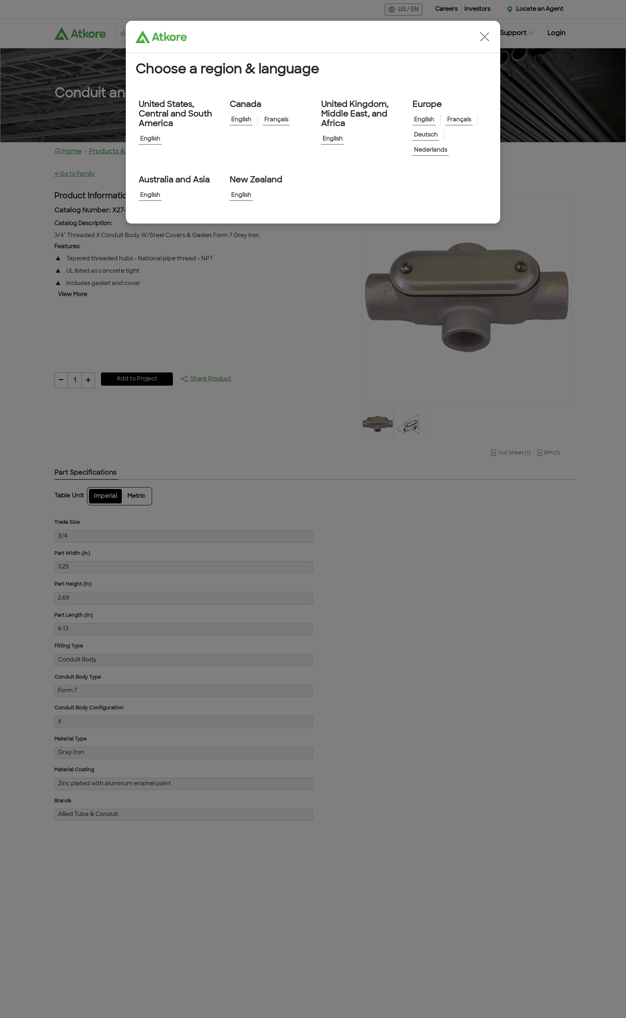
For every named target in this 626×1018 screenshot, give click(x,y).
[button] (485, 37)
